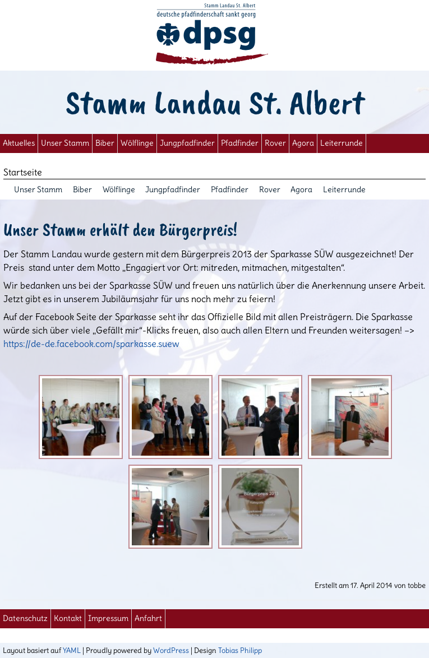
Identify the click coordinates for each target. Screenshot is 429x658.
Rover (275, 143)
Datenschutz (25, 618)
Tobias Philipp (240, 650)
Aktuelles (19, 143)
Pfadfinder (240, 143)
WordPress (171, 650)
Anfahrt (148, 618)
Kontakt (68, 618)
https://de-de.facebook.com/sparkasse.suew (91, 343)
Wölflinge (137, 143)
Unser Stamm (65, 143)
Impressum (108, 618)
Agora (303, 143)
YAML (72, 650)
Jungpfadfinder (187, 143)
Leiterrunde (341, 143)
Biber (104, 143)
